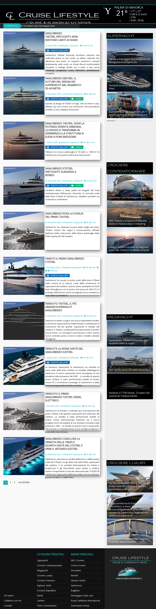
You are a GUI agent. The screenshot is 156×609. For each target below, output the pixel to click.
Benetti (74, 575)
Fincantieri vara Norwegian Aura (39, 25)
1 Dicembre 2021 (52, 403)
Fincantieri (76, 570)
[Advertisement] (130, 260)
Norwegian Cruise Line (82, 595)
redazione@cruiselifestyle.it (129, 578)
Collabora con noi (12, 600)
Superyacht (42, 560)
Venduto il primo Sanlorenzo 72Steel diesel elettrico (67, 395)
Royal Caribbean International (85, 600)
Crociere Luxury (44, 575)
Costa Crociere (78, 565)
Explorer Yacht (44, 585)
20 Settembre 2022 (53, 313)
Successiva (26, 482)
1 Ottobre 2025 (51, 142)
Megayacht (10, 33)
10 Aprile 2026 (51, 46)
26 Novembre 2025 (53, 91)
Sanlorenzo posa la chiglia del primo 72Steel (68, 215)
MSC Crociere (77, 560)
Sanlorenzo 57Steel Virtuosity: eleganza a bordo (67, 170)
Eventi (40, 595)
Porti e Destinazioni (46, 605)
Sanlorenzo (76, 585)
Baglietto (75, 590)
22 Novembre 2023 (53, 177)
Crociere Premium (46, 580)
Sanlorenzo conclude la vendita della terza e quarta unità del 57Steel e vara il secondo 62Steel (67, 444)
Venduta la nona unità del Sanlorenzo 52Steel (65, 350)
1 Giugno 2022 (51, 358)
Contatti (8, 605)
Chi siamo (9, 595)
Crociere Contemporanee (49, 565)
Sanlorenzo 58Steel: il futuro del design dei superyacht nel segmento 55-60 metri (68, 82)
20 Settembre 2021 (53, 454)
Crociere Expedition (46, 590)
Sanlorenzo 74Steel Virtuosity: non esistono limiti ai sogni (63, 37)
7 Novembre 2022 (52, 268)
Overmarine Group (80, 605)
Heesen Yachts (78, 580)
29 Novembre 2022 (53, 222)
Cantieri (40, 600)
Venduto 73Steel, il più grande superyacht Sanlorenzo (68, 305)
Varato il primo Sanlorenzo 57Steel (66, 260)
